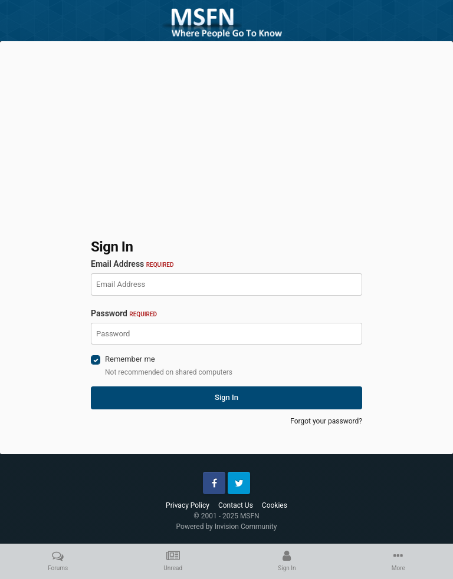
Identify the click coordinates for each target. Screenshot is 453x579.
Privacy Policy (187, 505)
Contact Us (235, 505)
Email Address (132, 264)
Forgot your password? (326, 421)
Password (124, 313)
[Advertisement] (226, 132)
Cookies (274, 505)
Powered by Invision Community (226, 526)
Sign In (226, 397)
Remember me (130, 359)
